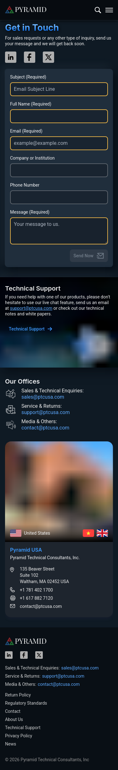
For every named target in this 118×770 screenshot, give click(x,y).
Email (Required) (26, 131)
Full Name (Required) (30, 103)
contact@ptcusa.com (45, 428)
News (10, 743)
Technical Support (23, 727)
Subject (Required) (28, 76)
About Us (14, 719)
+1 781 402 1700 (36, 590)
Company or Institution (32, 158)
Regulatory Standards (26, 703)
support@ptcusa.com (31, 308)
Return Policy (18, 694)
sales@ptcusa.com (42, 397)
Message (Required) (29, 212)
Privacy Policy (18, 735)
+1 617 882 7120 (36, 598)
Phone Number (24, 185)
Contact (12, 711)
